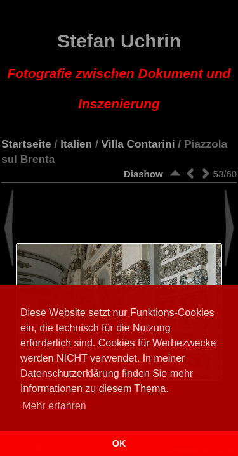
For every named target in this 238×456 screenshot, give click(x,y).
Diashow (143, 173)
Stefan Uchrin (119, 70)
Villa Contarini (138, 143)
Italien (76, 143)
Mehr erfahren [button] (54, 405)
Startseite (26, 143)
